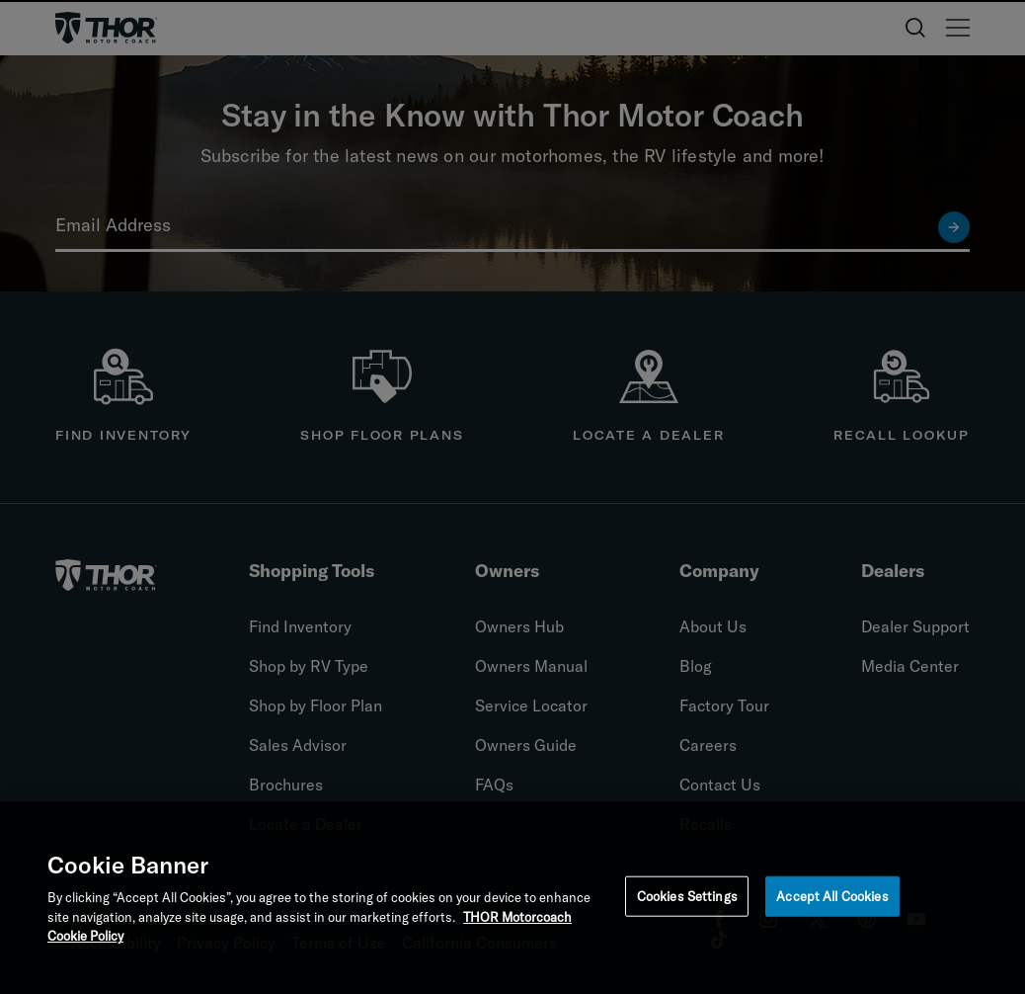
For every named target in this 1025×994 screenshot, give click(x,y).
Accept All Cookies (832, 899)
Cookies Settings (687, 899)
